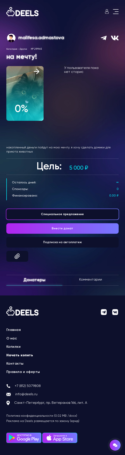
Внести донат (62, 228)
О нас (11, 338)
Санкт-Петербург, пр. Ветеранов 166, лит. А (50, 403)
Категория (11, 49)
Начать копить (19, 355)
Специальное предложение (62, 214)
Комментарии (90, 279)
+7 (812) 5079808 (28, 386)
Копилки (13, 347)
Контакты (15, 363)
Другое (23, 49)
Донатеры (34, 280)
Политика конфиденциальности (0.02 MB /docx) (41, 415)
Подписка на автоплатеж (62, 242)
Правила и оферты (23, 372)
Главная (13, 330)
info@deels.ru (26, 394)
